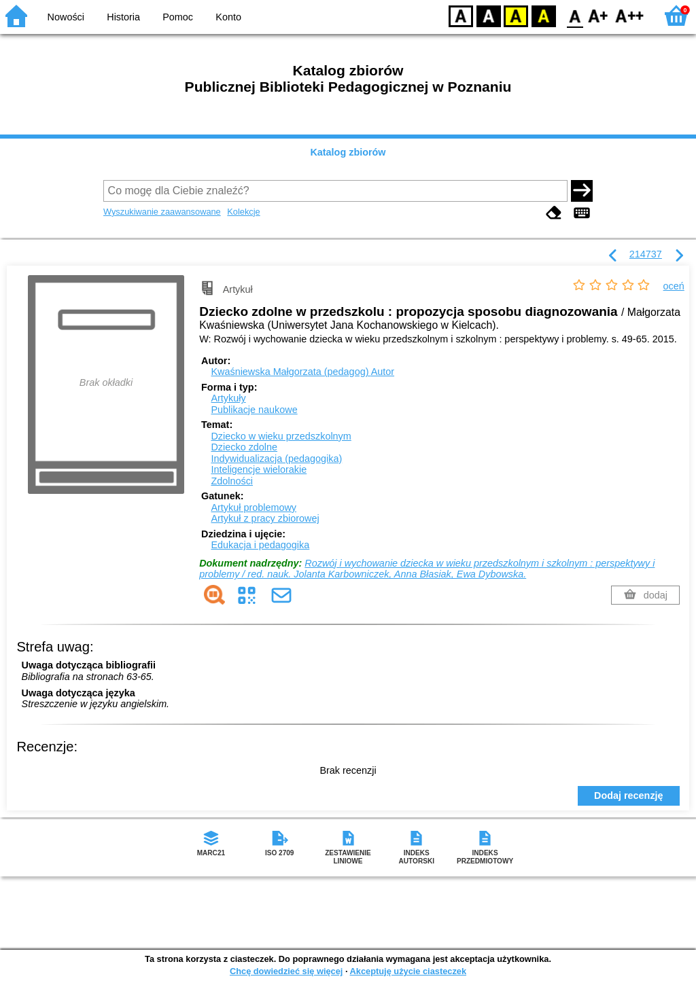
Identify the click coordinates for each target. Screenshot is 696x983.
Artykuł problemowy (253, 507)
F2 (629, 15)
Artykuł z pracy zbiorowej (265, 518)
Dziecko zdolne (244, 447)
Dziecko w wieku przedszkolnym (281, 436)
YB (515, 15)
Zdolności (232, 481)
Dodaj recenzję (628, 795)
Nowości (66, 17)
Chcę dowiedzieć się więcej (286, 971)
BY (543, 15)
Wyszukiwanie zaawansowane (162, 212)
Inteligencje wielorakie (259, 469)
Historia (123, 17)
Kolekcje (243, 212)
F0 (574, 15)
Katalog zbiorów (347, 152)
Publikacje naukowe (254, 409)
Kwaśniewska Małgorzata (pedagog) (302, 371)
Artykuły (228, 398)
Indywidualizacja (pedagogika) (276, 458)
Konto (228, 17)
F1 (598, 15)
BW (489, 15)
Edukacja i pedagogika (260, 544)
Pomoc (177, 17)
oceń (673, 286)
